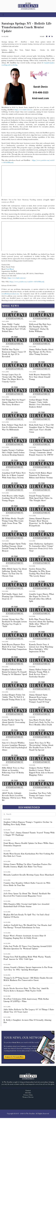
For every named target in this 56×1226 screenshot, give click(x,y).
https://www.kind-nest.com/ (23, 110)
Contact (28, 1090)
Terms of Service (28, 1097)
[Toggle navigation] (3, 14)
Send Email (10, 269)
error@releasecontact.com (10, 294)
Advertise (28, 1093)
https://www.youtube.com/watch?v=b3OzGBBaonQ (27, 282)
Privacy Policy (28, 1095)
